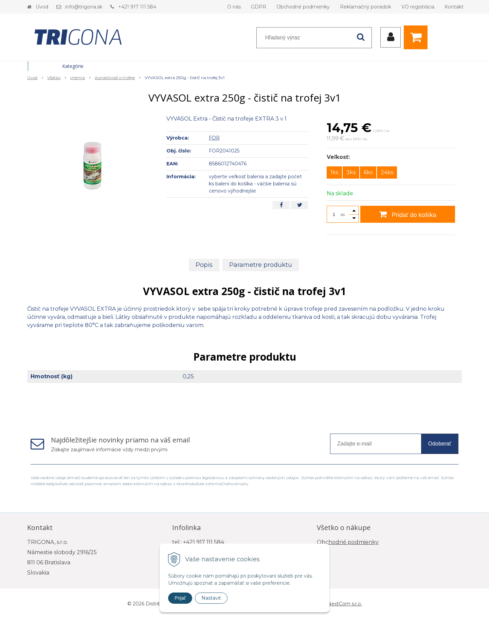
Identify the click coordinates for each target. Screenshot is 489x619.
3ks (351, 172)
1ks (334, 172)
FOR (214, 138)
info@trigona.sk (83, 7)
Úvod (42, 7)
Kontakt (454, 7)
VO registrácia (417, 7)
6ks (368, 172)
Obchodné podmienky (303, 7)
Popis (204, 265)
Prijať (180, 598)
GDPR (258, 7)
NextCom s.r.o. (344, 604)
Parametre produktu (260, 265)
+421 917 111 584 (137, 7)
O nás (234, 7)
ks (343, 214)
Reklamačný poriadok (365, 7)
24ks (387, 172)
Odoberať (439, 444)
